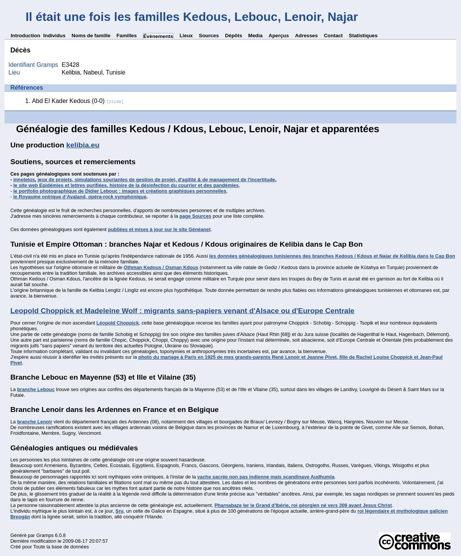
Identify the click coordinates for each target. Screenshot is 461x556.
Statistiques (363, 35)
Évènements (158, 36)
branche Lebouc (36, 389)
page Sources (195, 216)
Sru (119, 511)
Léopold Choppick (118, 323)
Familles (127, 35)
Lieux (186, 35)
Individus (54, 35)
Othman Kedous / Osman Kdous (161, 267)
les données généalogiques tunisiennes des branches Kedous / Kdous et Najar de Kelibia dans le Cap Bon (332, 256)
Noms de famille (90, 35)
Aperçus (279, 35)
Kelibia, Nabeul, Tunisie (93, 72)
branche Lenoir (34, 422)
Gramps (45, 535)
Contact (333, 35)
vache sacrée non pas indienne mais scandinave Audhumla (265, 477)
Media (255, 35)
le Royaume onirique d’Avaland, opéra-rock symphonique (79, 197)
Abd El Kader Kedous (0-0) (78, 101)
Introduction (25, 35)
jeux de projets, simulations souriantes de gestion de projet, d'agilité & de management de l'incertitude (156, 179)
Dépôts (233, 35)
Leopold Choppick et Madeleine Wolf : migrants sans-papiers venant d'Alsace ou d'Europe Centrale (182, 311)
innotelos (24, 179)
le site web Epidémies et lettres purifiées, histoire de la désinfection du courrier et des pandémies (126, 185)
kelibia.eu (82, 145)
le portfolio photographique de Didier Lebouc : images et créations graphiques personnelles (119, 191)
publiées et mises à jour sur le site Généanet (159, 229)
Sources (209, 35)
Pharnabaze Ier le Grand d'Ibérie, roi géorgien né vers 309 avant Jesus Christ (303, 505)
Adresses (306, 35)
